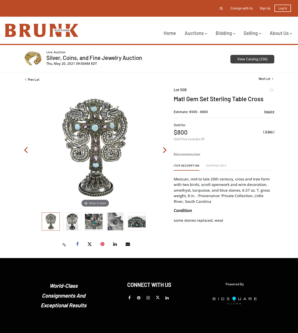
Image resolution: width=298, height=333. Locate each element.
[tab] (186, 167)
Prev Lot (32, 79)
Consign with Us (242, 8)
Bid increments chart (187, 154)
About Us (281, 33)
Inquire (269, 111)
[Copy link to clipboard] (64, 244)
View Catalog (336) (252, 59)
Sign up (265, 8)
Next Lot (266, 79)
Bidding (225, 33)
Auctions (196, 33)
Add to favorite (271, 90)
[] (268, 131)
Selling (252, 33)
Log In (282, 8)
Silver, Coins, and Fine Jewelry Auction (94, 57)
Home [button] (170, 33)
